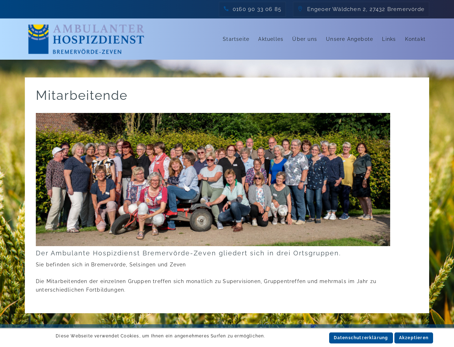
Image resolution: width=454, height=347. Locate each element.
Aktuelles (270, 39)
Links (389, 39)
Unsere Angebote (349, 39)
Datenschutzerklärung (361, 337)
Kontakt (415, 39)
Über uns (304, 39)
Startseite (236, 39)
